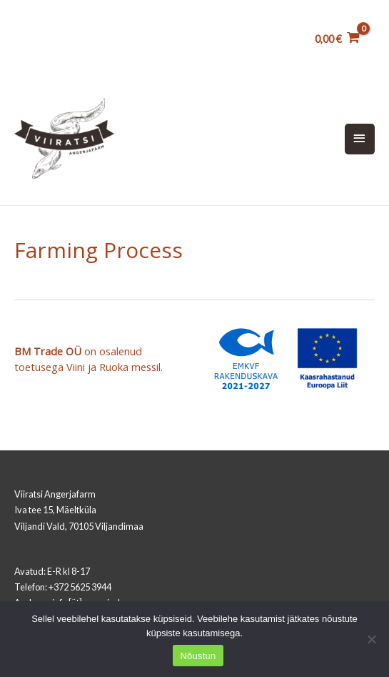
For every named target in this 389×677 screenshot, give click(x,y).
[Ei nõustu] (371, 639)
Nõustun (198, 656)
